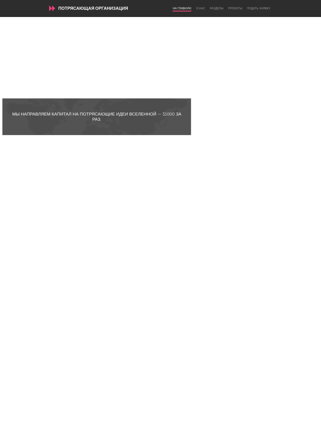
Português (211, 433)
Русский (233, 433)
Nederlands (188, 433)
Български (89, 433)
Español (127, 433)
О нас (200, 8)
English (110, 433)
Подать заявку (258, 8)
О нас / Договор (109, 420)
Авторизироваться (209, 420)
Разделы (217, 8)
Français (146, 433)
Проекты (235, 8)
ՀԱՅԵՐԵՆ (165, 433)
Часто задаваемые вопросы (150, 420)
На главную (182, 8)
